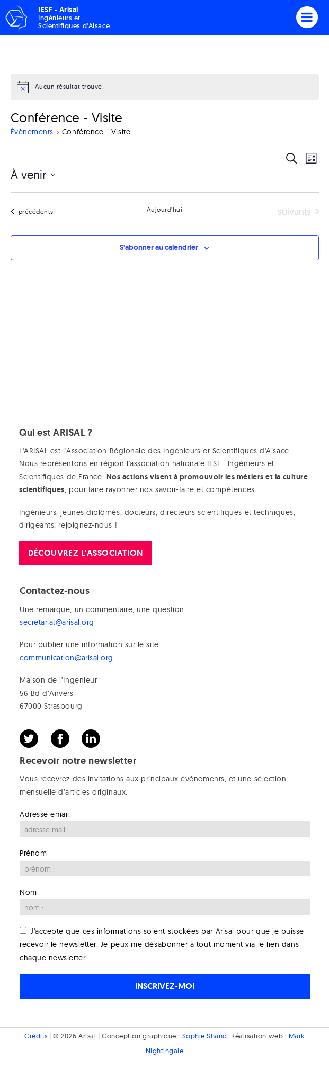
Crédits (36, 1035)
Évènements (32, 131)
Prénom (33, 853)
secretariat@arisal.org (57, 622)
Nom (28, 892)
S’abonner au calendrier (159, 247)
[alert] (165, 87)
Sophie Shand (204, 1035)
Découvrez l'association (85, 552)
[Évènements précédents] (32, 212)
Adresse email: (46, 814)
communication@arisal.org (66, 657)
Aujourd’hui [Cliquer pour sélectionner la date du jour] (165, 209)
